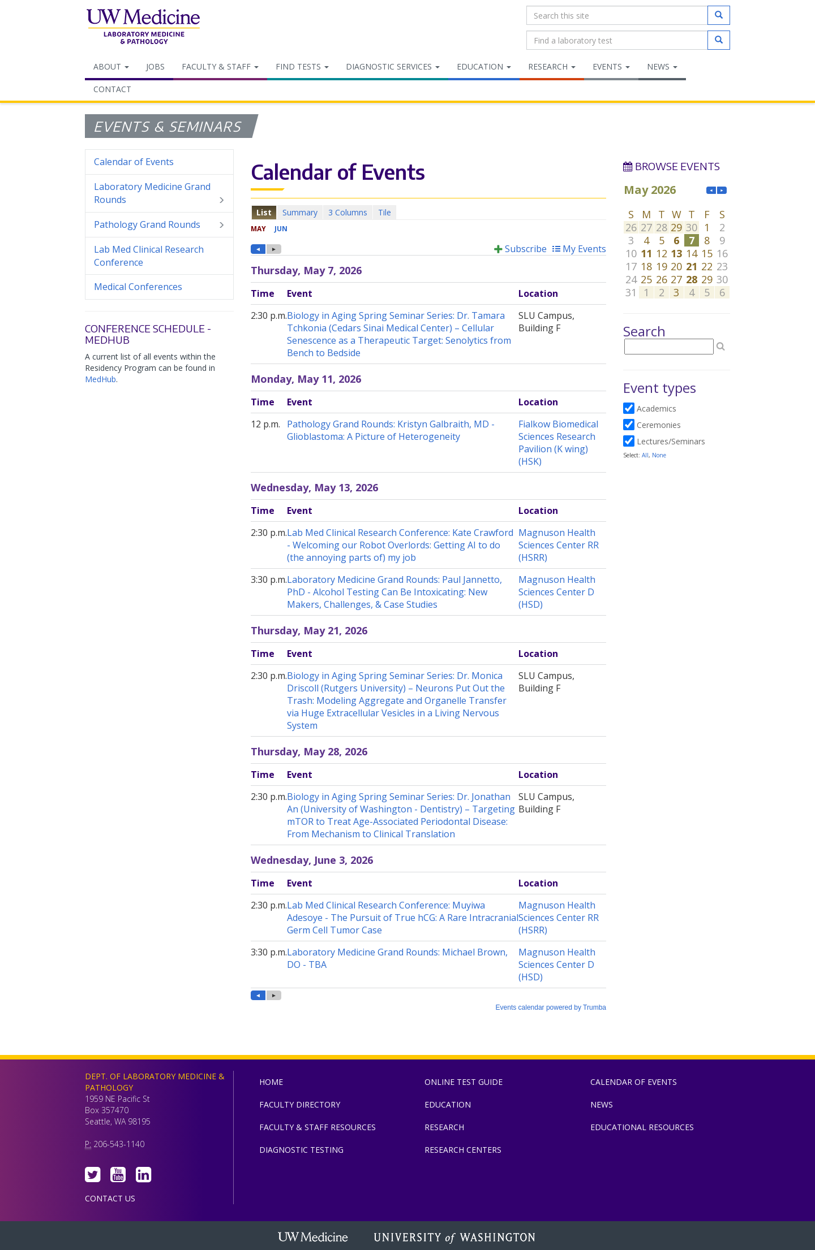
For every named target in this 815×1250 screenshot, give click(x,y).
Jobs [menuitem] (155, 66)
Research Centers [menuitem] (462, 1149)
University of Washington (456, 1238)
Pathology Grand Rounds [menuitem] (159, 224)
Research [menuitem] (552, 66)
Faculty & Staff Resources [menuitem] (317, 1127)
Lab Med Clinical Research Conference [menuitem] (149, 256)
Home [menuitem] (271, 1081)
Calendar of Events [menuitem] (134, 161)
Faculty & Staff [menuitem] (220, 66)
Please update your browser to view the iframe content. (428, 212)
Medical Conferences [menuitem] (138, 286)
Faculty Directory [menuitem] (299, 1104)
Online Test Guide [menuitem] (463, 1081)
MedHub (100, 379)
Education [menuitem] (484, 66)
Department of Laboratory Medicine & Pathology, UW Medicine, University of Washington (143, 27)
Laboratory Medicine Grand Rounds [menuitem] (159, 193)
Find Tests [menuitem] (302, 66)
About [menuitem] (111, 66)
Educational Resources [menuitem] (642, 1127)
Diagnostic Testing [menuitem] (301, 1149)
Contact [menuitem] (112, 89)
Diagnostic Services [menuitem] (393, 66)
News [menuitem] (662, 66)
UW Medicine (314, 1238)
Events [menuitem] (611, 66)
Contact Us (110, 1198)
